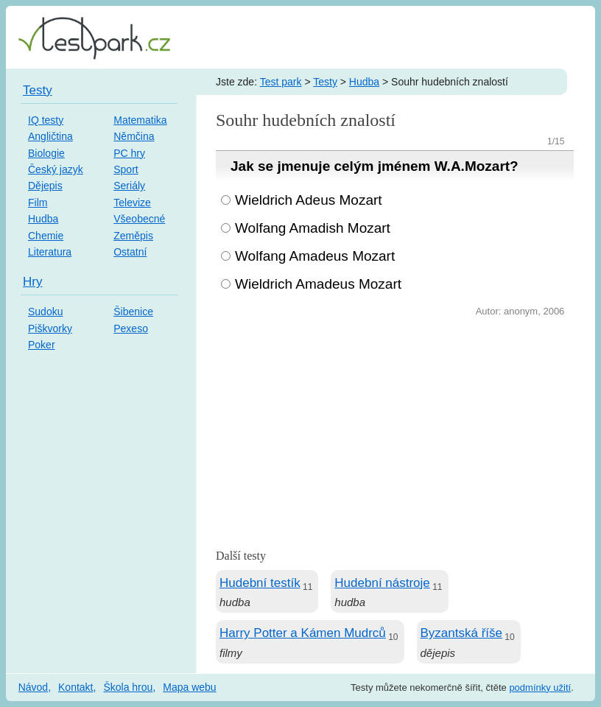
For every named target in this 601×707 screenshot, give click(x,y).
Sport (125, 169)
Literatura (49, 252)
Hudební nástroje (381, 583)
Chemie (45, 236)
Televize (132, 202)
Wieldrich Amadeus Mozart (318, 284)
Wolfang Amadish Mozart (312, 228)
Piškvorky (50, 328)
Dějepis (45, 185)
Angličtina (50, 136)
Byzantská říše (462, 633)
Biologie (46, 153)
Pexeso (130, 328)
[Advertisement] (395, 431)
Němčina (133, 136)
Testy (325, 82)
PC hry (129, 153)
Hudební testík (259, 583)
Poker (41, 345)
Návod (33, 687)
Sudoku (45, 311)
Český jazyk (55, 169)
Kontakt (75, 687)
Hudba (364, 82)
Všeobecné (139, 219)
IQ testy (45, 120)
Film (37, 202)
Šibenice (133, 311)
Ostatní (130, 252)
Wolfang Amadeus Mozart (315, 256)
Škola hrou (127, 687)
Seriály (129, 185)
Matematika (139, 120)
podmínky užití (540, 687)
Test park (281, 82)
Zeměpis (133, 236)
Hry (32, 282)
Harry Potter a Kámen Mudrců (302, 633)
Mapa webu (189, 687)
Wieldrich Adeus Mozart (308, 200)
